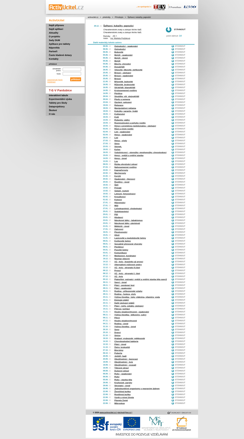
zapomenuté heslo (55, 80)
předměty (106, 17)
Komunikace (120, 253)
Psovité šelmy (121, 250)
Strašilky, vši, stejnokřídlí (126, 96)
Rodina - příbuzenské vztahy (128, 291)
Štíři (116, 185)
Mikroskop (119, 403)
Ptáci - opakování (122, 288)
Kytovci (118, 200)
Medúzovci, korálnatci (125, 256)
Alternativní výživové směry (128, 264)
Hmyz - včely (120, 140)
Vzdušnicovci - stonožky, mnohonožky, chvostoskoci (140, 152)
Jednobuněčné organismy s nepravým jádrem (137, 388)
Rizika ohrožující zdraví (125, 164)
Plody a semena (122, 99)
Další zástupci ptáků (124, 303)
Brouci (117, 79)
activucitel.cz (93, 17)
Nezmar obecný (122, 259)
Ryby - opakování (122, 374)
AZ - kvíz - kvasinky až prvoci (128, 262)
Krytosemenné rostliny (125, 90)
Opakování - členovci (124, 179)
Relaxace (118, 105)
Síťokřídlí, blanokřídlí (124, 87)
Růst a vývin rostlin (124, 129)
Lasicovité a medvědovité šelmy (130, 238)
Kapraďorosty (121, 170)
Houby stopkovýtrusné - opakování (131, 312)
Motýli (117, 61)
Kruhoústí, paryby (123, 383)
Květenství (119, 114)
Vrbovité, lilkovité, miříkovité (128, 70)
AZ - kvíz (118, 276)
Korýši (117, 176)
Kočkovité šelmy (122, 241)
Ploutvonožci (120, 232)
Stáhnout (179, 29)
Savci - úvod (120, 282)
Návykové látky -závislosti (127, 223)
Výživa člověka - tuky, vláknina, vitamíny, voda (137, 297)
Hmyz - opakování (123, 135)
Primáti (117, 188)
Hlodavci (118, 217)
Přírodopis (119, 17)
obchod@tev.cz (124, 413)
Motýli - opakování (123, 55)
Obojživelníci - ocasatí (125, 365)
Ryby (117, 377)
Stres (117, 143)
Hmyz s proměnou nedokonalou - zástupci (135, 126)
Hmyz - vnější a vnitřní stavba (128, 155)
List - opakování (122, 132)
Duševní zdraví (121, 371)
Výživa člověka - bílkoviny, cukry (130, 315)
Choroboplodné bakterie (126, 341)
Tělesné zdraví (121, 368)
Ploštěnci (119, 247)
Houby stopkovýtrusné (125, 321)
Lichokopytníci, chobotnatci (128, 208)
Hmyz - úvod (120, 158)
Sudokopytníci (121, 211)
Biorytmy (118, 350)
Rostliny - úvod (121, 182)
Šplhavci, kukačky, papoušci (118, 26)
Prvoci (117, 270)
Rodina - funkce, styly (125, 294)
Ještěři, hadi (120, 356)
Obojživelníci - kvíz (123, 362)
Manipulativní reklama (125, 108)
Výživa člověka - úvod (125, 326)
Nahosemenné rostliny (125, 167)
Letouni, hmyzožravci (125, 194)
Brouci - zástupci (122, 73)
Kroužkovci (120, 197)
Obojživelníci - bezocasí (126, 359)
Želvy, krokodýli (122, 347)
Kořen (117, 149)
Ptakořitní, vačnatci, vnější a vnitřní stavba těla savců (140, 279)
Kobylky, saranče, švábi (126, 111)
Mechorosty (120, 173)
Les (116, 161)
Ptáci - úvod (120, 344)
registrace (51, 82)
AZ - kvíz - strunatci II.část (127, 267)
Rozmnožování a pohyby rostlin (130, 123)
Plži (116, 214)
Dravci (117, 332)
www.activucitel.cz (107, 413)
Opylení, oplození (122, 102)
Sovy (116, 329)
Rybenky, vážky (122, 120)
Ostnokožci (120, 49)
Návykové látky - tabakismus (128, 220)
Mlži (116, 205)
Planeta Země (121, 400)
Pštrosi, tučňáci (122, 309)
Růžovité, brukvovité (124, 84)
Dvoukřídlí (119, 67)
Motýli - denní (121, 58)
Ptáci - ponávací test (124, 285)
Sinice (117, 335)
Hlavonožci (119, 202)
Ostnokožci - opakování (126, 46)
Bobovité (118, 52)
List (116, 138)
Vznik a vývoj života (124, 397)
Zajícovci (118, 229)
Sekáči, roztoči (121, 191)
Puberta (118, 353)
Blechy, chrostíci (122, 64)
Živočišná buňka (122, 391)
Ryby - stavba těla (123, 380)
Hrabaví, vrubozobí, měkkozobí (129, 338)
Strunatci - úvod (122, 385)
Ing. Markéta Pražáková (120, 38)
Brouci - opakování (123, 76)
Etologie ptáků (121, 300)
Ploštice (118, 93)
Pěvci (117, 318)
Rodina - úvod (121, 323)
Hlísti (117, 235)
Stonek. (118, 146)
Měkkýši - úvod (121, 226)
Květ (116, 117)
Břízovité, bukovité (123, 81)
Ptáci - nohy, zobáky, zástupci (128, 306)
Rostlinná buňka (122, 394)
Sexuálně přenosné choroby (128, 244)
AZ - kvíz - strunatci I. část (127, 273)
